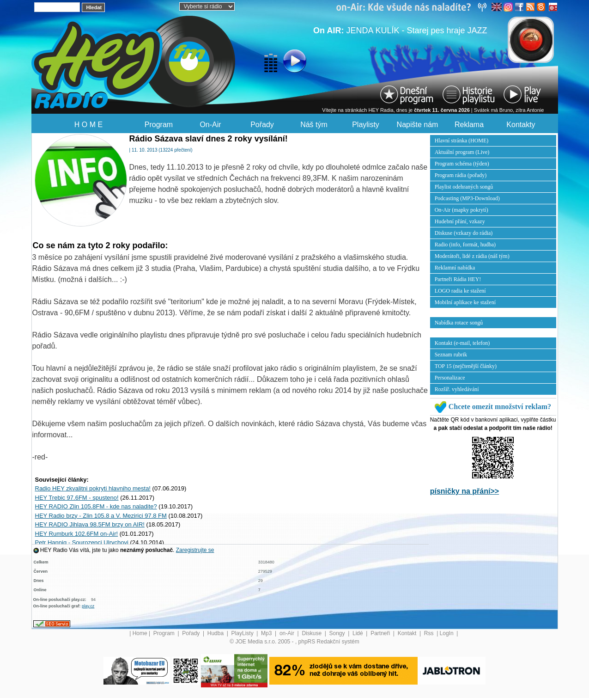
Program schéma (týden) (462, 163)
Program (159, 125)
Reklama (469, 125)
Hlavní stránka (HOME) (462, 140)
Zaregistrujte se (195, 550)
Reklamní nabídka (455, 267)
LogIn (447, 633)
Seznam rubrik (451, 354)
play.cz (88, 606)
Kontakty (520, 125)
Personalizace (450, 377)
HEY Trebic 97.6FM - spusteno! (77, 497)
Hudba (216, 633)
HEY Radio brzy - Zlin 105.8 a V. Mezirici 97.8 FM (101, 515)
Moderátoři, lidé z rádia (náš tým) (472, 256)
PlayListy (243, 633)
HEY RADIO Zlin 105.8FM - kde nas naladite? (96, 506)
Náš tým (314, 125)
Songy (337, 633)
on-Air (287, 633)
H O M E (88, 125)
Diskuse (312, 633)
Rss (429, 633)
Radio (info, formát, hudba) (465, 244)
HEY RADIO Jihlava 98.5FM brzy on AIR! (90, 524)
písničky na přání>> (464, 491)
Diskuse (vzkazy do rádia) (464, 233)
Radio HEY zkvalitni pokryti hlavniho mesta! (93, 488)
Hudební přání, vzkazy (460, 221)
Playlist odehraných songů (464, 187)
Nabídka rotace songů (459, 322)
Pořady (262, 125)
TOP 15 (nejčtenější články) (466, 366)
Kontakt (408, 633)
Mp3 (267, 633)
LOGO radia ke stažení (460, 291)
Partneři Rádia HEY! (458, 279)
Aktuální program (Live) (462, 152)
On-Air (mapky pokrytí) (461, 210)
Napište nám (417, 125)
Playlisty (365, 125)
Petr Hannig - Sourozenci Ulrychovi (81, 542)
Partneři (380, 633)
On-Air (210, 125)
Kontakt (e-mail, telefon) (462, 343)
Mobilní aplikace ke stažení (465, 302)
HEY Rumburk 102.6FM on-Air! (76, 533)
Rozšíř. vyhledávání (457, 389)
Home (140, 633)
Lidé (358, 633)
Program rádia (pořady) (461, 175)
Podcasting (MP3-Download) (467, 198)
